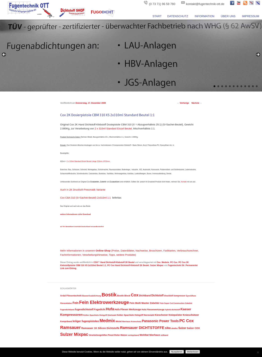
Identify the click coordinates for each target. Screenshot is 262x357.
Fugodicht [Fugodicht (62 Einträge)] (99, 309)
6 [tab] (234, 86)
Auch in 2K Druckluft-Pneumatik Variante (82, 189)
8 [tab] (241, 86)
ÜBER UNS (228, 16)
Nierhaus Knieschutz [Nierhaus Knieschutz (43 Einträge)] (131, 321)
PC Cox (173, 262)
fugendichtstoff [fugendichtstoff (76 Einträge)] (84, 309)
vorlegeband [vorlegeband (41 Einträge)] (133, 335)
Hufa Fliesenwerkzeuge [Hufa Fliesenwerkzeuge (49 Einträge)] (153, 309)
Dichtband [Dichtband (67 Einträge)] (145, 295)
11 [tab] (253, 86)
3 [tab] (222, 86)
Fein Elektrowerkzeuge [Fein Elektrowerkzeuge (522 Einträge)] (104, 302)
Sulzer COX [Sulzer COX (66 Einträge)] (193, 328)
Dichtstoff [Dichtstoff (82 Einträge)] (157, 295)
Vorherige (183, 103)
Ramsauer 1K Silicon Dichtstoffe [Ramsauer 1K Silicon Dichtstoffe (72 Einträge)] (100, 328)
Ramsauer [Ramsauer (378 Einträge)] (70, 327)
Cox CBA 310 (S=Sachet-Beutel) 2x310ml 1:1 (85, 197)
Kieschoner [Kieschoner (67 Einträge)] (161, 315)
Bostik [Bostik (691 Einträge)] (109, 294)
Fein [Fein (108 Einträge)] (76, 303)
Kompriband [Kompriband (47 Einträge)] (66, 321)
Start (157, 16)
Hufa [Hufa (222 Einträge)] (110, 309)
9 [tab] (245, 86)
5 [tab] (230, 86)
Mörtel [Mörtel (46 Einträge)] (119, 321)
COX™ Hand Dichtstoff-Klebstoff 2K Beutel (113, 262)
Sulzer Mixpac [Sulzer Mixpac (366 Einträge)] (74, 334)
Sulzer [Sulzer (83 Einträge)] (182, 328)
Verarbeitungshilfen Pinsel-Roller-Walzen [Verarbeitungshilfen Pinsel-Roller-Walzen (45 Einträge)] (108, 335)
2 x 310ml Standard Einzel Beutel (113, 128)
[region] (131, 56)
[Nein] (257, 352)
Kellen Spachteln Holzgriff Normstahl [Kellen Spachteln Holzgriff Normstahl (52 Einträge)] (135, 315)
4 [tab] (226, 86)
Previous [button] (4, 54)
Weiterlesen (193, 351)
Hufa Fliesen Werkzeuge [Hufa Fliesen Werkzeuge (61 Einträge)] (128, 309)
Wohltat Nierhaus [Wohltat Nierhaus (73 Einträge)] (150, 334)
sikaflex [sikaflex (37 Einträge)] (174, 328)
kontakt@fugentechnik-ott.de (205, 4)
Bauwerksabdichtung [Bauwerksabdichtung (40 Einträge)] (91, 296)
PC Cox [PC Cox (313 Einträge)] (186, 320)
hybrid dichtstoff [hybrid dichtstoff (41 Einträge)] (172, 310)
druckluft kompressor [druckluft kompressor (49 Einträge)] (174, 296)
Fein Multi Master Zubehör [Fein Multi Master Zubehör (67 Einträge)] (145, 303)
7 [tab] (237, 86)
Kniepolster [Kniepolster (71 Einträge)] (175, 315)
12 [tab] (257, 86)
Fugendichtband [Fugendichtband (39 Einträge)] (67, 310)
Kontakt (184, 182)
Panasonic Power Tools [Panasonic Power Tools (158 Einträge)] (160, 321)
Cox (159, 262)
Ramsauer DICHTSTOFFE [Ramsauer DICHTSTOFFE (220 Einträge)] (142, 328)
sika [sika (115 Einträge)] (168, 328)
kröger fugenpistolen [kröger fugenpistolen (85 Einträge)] (86, 321)
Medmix (165, 262)
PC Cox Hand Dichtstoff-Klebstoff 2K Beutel (128, 265)
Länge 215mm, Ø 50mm (101, 161)
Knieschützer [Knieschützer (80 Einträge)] (191, 314)
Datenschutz (177, 16)
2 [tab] (218, 86)
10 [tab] (249, 86)
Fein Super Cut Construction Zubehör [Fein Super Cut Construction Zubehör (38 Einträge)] (176, 303)
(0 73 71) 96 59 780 (162, 4)
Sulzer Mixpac (157, 265)
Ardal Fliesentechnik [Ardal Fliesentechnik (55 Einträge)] (71, 295)
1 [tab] (214, 86)
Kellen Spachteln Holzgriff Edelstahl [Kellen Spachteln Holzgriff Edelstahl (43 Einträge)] (99, 315)
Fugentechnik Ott (176, 265)
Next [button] (257, 54)
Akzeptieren (176, 351)
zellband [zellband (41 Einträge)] (164, 335)
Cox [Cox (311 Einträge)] (135, 295)
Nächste (196, 103)
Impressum (250, 16)
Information (204, 16)
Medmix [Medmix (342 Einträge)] (107, 320)
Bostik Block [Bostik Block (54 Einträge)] (123, 295)
